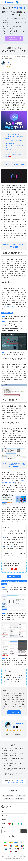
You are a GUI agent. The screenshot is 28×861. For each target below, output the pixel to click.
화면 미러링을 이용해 (10, 307)
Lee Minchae (18, 723)
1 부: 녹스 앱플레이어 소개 (12, 134)
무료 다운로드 (14, 576)
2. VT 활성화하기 (10, 143)
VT (2, 290)
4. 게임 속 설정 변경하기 (12, 150)
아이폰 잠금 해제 (21, 795)
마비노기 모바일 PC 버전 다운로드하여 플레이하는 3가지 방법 (13, 749)
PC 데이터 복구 (19, 798)
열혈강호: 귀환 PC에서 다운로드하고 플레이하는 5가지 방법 (13, 754)
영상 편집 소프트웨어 (8, 795)
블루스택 (9, 546)
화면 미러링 (9, 56)
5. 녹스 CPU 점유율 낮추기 (13, 152)
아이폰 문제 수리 (9, 798)
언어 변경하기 (14, 836)
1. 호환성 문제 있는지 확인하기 (14, 141)
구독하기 (23, 831)
